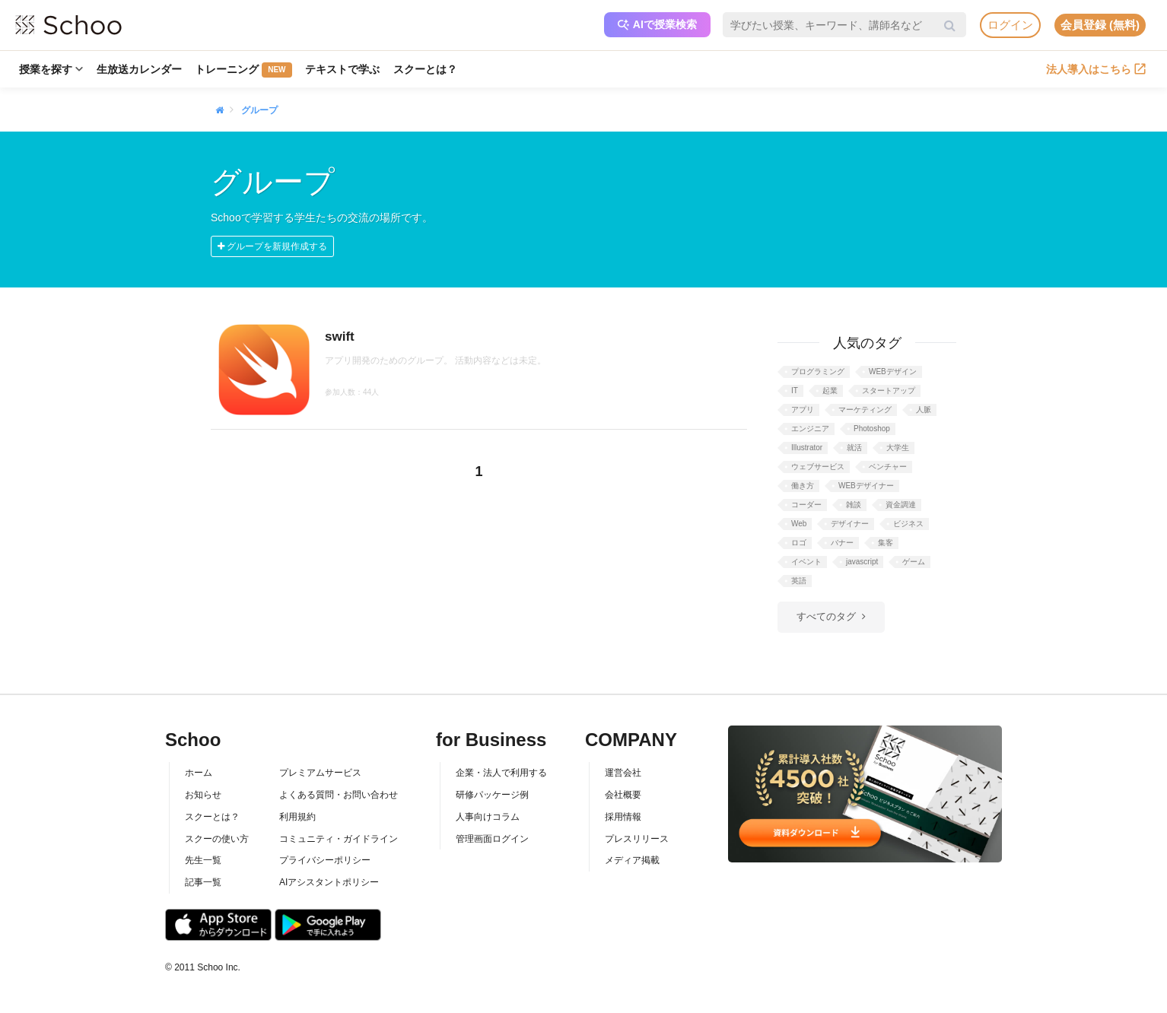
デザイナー (850, 523)
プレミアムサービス (320, 772)
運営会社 (623, 772)
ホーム (198, 772)
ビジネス (908, 523)
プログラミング (817, 371)
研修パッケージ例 (492, 794)
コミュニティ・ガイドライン (338, 839)
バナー (842, 542)
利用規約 (297, 816)
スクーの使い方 (217, 839)
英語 (798, 580)
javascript (862, 561)
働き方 (802, 485)
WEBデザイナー (866, 485)
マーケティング (865, 409)
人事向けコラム (488, 816)
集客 (885, 542)
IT (794, 390)
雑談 (853, 504)
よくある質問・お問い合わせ (338, 794)
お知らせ (203, 794)
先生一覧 (203, 860)
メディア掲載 (632, 860)
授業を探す (51, 69)
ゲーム (913, 561)
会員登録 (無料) (1100, 24)
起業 (830, 390)
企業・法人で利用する (501, 772)
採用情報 (623, 816)
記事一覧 (203, 882)
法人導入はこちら (1096, 69)
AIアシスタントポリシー (329, 882)
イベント (806, 561)
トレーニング (244, 70)
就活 (854, 447)
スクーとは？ (426, 69)
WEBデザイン (893, 371)
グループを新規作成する (272, 246)
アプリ (802, 409)
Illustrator (806, 447)
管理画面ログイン (492, 839)
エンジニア (810, 428)
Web (798, 523)
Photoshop (872, 428)
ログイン (1010, 24)
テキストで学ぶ (343, 69)
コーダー (806, 504)
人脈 (923, 409)
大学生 (897, 447)
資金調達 (901, 504)
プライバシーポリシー (324, 860)
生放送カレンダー (139, 69)
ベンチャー (888, 466)
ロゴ (798, 542)
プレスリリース (637, 839)
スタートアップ (888, 390)
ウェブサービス (817, 466)
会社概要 (623, 794)
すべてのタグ (826, 616)
